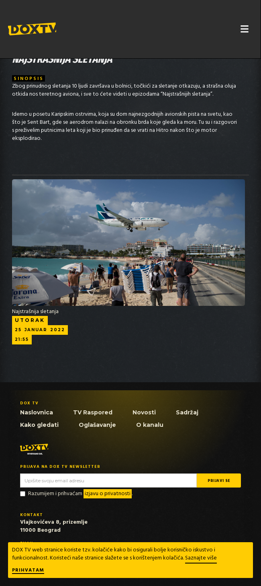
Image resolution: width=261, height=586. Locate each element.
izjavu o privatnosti (107, 493)
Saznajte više (201, 558)
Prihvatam (28, 571)
